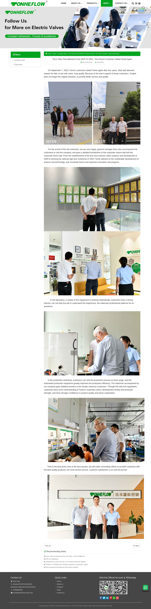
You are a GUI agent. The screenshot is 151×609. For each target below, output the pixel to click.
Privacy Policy (87, 606)
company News (19, 61)
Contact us (121, 3)
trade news (18, 65)
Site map (95, 606)
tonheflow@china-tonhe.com (23, 593)
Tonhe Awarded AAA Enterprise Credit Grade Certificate (61, 567)
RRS (76, 606)
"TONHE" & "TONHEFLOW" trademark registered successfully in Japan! (66, 564)
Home (63, 3)
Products (92, 3)
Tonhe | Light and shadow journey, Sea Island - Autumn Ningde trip (64, 556)
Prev (48, 546)
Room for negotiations (51, 559)
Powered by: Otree (105, 606)
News (106, 3)
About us (76, 3)
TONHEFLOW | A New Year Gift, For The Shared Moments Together (65, 562)
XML (80, 606)
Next (136, 546)
